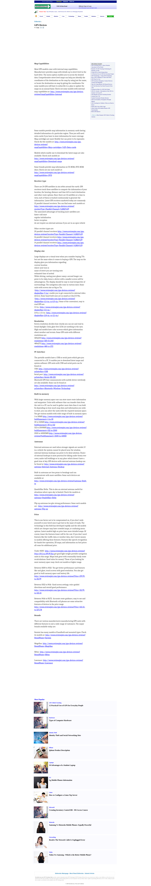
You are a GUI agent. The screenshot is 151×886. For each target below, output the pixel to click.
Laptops (51, 762)
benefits (57, 878)
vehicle (96, 877)
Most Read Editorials (77, 873)
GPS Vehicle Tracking (55, 703)
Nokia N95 (94, 106)
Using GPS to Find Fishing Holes (99, 72)
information (62, 877)
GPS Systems (94, 80)
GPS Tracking (78, 877)
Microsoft (52, 807)
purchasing (94, 878)
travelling (47, 878)
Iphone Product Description (59, 750)
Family (86, 16)
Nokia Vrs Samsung (56, 855)
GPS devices (99, 878)
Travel (41, 16)
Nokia (50, 852)
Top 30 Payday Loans (52, 11)
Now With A (100, 106)
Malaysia (71, 1)
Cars (63, 16)
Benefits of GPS (95, 70)
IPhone (51, 747)
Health (48, 16)
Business (94, 16)
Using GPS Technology (106, 75)
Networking (52, 837)
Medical (56, 16)
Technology (71, 16)
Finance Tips (42, 11)
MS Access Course (81, 810)
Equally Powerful (84, 825)
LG (50, 777)
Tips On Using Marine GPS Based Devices (101, 84)
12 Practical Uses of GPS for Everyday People (102, 74)
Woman (110, 16)
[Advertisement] (52, 46)
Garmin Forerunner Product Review (100, 98)
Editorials (37, 21)
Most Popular (39, 699)
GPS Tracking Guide (48, 877)
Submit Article (89, 873)
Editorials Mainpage (62, 873)
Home (79, 16)
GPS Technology (95, 75)
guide (89, 878)
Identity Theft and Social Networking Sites (65, 735)
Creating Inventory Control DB (61, 810)
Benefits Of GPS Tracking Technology (100, 68)
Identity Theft (53, 732)
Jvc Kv (97, 92)
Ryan (37, 27)
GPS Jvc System (95, 91)
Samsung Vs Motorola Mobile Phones (63, 825)
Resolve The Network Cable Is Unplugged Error (67, 840)
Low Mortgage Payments (77, 11)
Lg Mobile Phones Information (60, 780)
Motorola (51, 822)
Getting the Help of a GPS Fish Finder (100, 89)
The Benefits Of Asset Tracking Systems (101, 94)
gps (105, 106)
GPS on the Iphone (95, 99)
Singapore (59, 1)
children (103, 877)
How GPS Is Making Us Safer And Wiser (101, 77)
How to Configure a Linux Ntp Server (63, 795)
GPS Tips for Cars (95, 79)
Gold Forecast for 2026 (63, 11)
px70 (100, 92)
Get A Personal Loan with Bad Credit (88, 8)
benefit (36, 878)
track (92, 877)
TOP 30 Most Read (62, 6)
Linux (50, 792)
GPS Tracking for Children (97, 103)
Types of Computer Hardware (60, 720)
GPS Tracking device (96, 65)
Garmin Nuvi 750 (95, 96)
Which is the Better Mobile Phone (77, 855)
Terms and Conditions (79, 883)
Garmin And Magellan (96, 82)
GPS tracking (62, 878)
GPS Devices (40, 25)
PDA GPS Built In (95, 111)
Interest (102, 16)
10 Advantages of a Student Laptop (62, 765)
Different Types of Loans (85, 6)
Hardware (52, 718)
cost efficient (43, 880)
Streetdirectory (71, 883)
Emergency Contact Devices (105, 80)
